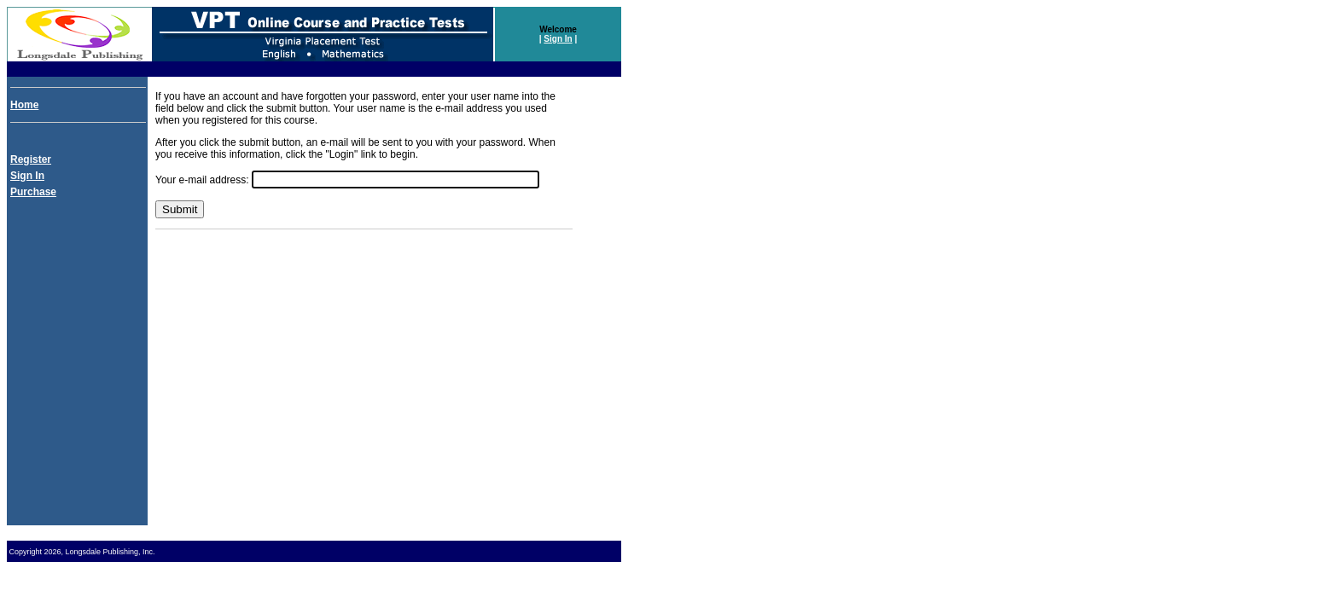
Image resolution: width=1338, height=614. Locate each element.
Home (24, 105)
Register (30, 159)
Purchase (33, 192)
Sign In (558, 38)
